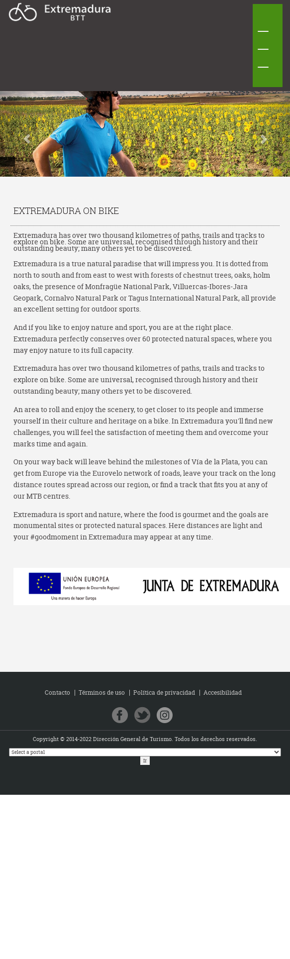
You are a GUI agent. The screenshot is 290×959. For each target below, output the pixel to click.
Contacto (57, 692)
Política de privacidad (164, 692)
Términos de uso (102, 692)
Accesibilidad (222, 692)
